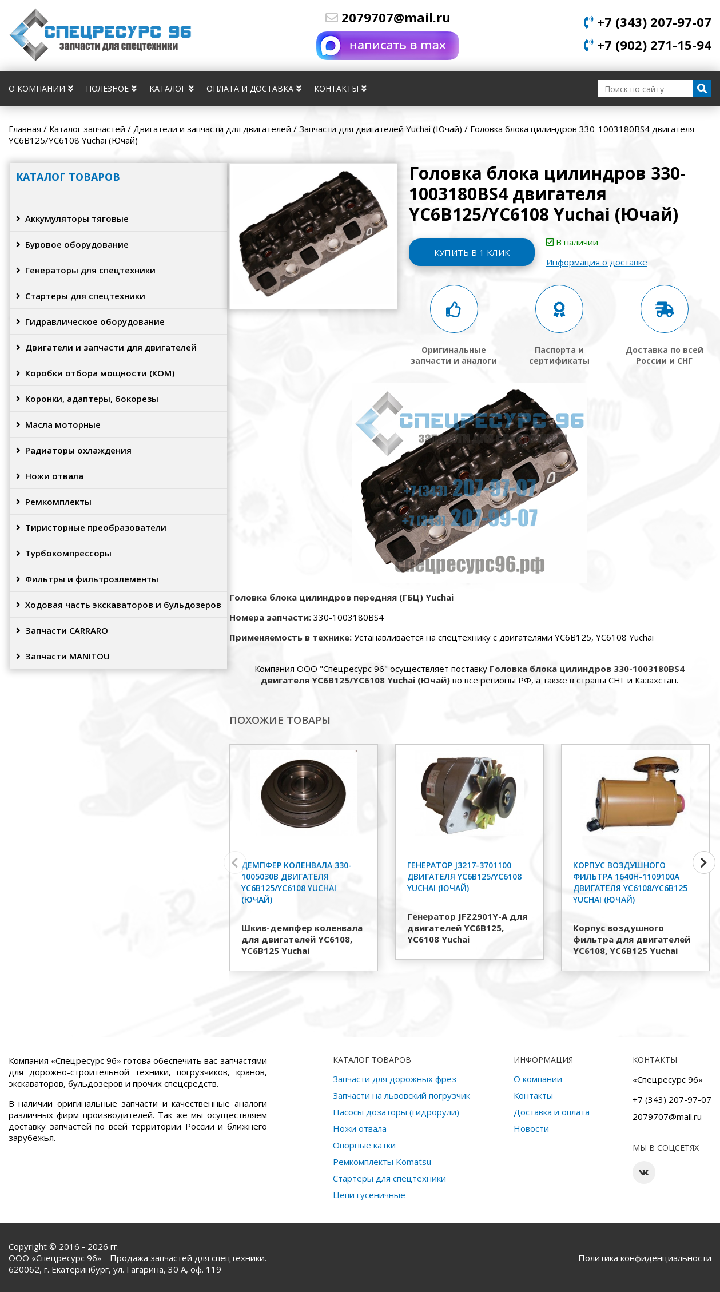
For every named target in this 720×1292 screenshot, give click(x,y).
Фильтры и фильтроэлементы (87, 579)
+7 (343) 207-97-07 (647, 21)
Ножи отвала (49, 476)
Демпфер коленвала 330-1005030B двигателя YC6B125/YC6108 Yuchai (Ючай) (296, 882)
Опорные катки (364, 1145)
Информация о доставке (596, 262)
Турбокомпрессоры (64, 553)
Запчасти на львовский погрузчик (401, 1095)
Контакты (340, 88)
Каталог (171, 88)
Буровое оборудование (72, 244)
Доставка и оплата (552, 1112)
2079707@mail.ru (388, 17)
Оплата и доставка (253, 88)
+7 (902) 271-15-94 (647, 44)
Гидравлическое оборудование (90, 321)
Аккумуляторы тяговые (72, 218)
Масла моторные (58, 424)
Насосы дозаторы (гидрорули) (396, 1112)
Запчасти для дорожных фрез (394, 1078)
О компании (41, 88)
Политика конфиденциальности (644, 1257)
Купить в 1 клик (472, 252)
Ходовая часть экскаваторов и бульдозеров (118, 604)
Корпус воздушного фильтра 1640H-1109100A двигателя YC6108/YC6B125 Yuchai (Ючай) (630, 882)
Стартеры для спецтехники (80, 295)
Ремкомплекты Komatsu (382, 1161)
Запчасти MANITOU (63, 656)
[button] (704, 862)
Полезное (111, 88)
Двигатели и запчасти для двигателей (106, 347)
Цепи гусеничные (369, 1194)
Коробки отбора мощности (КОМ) (95, 373)
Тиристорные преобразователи (91, 527)
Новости (531, 1128)
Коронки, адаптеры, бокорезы (87, 398)
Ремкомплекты (54, 501)
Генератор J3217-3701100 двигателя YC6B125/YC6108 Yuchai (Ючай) (464, 876)
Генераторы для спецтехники (86, 270)
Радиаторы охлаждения (74, 450)
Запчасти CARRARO (62, 630)
